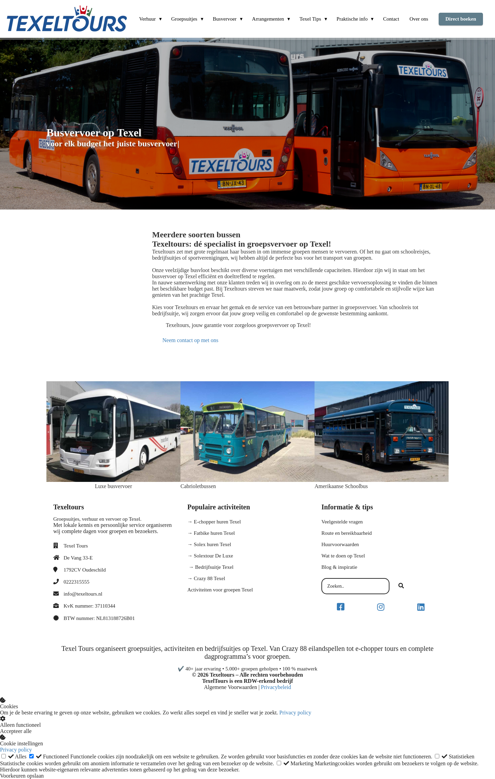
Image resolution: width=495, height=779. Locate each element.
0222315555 (76, 582)
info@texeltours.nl (83, 594)
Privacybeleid (276, 687)
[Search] (401, 586)
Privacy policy (295, 712)
